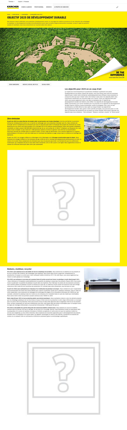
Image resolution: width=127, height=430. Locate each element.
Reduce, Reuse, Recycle (30, 84)
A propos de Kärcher (61, 7)
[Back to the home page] (13, 7)
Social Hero (46, 84)
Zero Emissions (14, 84)
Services (49, 7)
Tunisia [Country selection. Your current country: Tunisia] (11, 1)
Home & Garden (26, 7)
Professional (38, 7)
